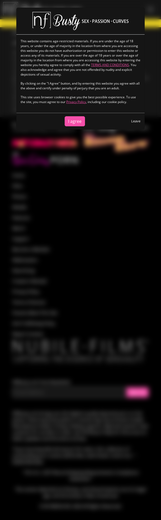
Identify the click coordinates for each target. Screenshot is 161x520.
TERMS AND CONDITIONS (110, 65)
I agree (75, 121)
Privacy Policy (76, 102)
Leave (135, 121)
